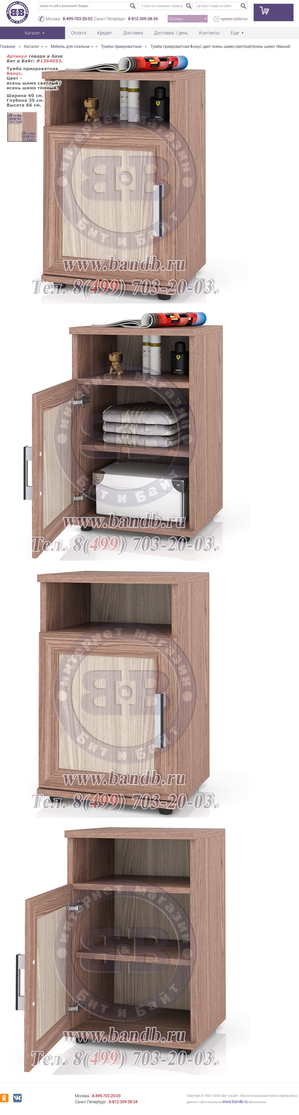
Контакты (209, 32)
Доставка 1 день (171, 32)
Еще (235, 32)
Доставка (133, 32)
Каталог (31, 46)
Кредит (104, 32)
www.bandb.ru (235, 1101)
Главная (7, 46)
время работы (234, 18)
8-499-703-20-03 (77, 18)
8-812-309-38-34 (143, 18)
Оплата (78, 32)
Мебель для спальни (70, 46)
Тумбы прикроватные (121, 46)
